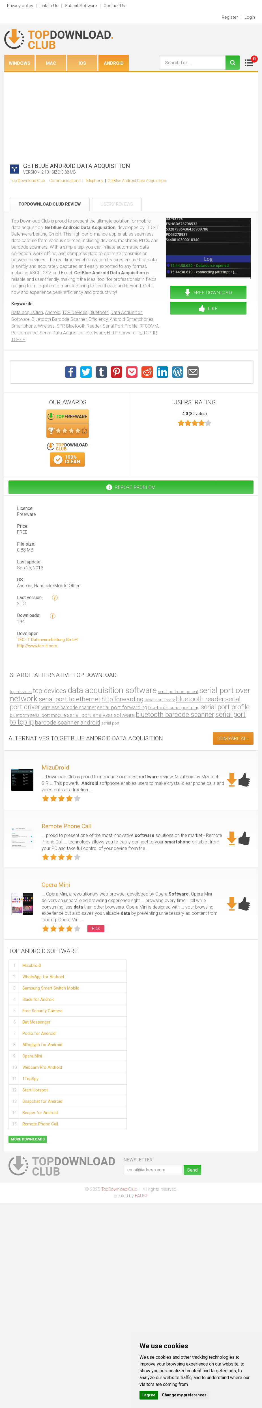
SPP (60, 326)
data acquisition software (112, 690)
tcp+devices (21, 691)
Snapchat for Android (42, 1101)
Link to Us (49, 5)
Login (249, 17)
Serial (45, 333)
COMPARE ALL (233, 738)
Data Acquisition (69, 333)
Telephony (94, 180)
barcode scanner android (67, 722)
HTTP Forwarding (124, 333)
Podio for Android (38, 1033)
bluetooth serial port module (38, 715)
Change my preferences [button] (184, 1395)
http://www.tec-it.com (37, 646)
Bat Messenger (36, 1022)
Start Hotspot (35, 1090)
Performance (24, 333)
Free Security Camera (42, 1010)
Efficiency (98, 319)
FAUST (141, 1195)
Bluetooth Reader (83, 326)
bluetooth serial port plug (173, 707)
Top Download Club (27, 180)
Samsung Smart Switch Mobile (50, 988)
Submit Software (81, 5)
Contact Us (114, 5)
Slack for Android (38, 999)
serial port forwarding (122, 707)
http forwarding (122, 699)
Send (192, 1170)
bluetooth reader (200, 699)
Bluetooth (99, 312)
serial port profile (225, 707)
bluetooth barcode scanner (175, 714)
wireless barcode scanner (68, 707)
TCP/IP (18, 339)
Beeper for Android (40, 1112)
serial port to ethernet (69, 699)
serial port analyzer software (101, 715)
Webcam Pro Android (42, 1067)
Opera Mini (56, 884)
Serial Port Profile (120, 326)
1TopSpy (30, 1078)
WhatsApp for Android (43, 976)
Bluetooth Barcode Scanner (59, 319)
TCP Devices (74, 312)
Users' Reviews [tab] (117, 204)
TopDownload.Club (119, 1189)
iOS (82, 63)
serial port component (178, 691)
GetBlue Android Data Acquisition (137, 180)
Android (114, 63)
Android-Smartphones (131, 319)
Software (96, 333)
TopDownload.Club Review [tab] (49, 204)
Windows (19, 63)
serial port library (160, 700)
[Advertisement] (131, 114)
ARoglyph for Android (42, 1044)
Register (230, 17)
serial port (110, 723)
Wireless (46, 326)
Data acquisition (27, 312)
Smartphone (23, 326)
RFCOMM (148, 326)
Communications (65, 180)
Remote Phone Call (67, 826)
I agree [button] (148, 1395)
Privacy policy (20, 5)
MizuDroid (55, 767)
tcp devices (49, 691)
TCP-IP (149, 333)
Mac (51, 63)
